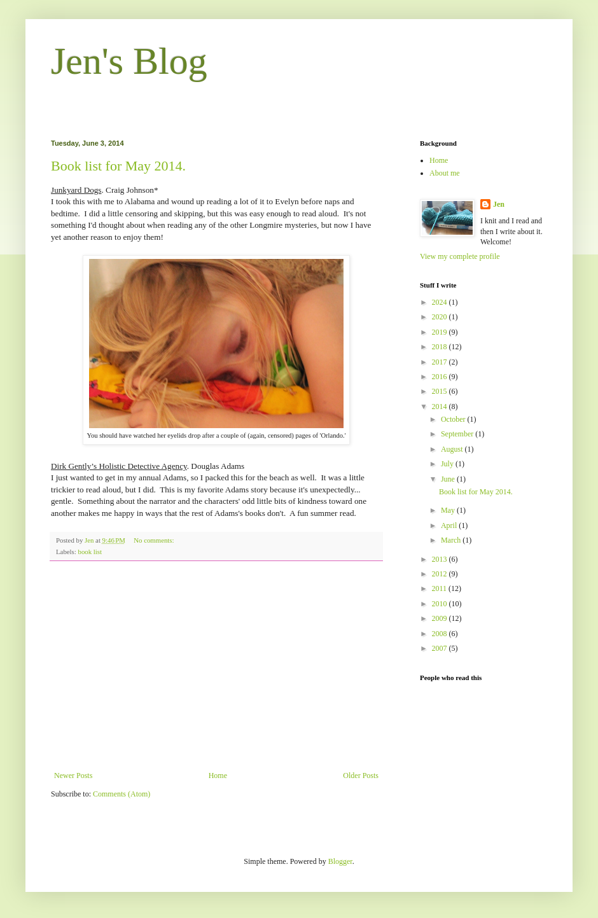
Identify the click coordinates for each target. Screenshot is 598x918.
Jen (498, 204)
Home (218, 775)
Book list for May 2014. (118, 166)
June (449, 479)
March (451, 540)
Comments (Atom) (121, 793)
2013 (440, 559)
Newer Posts (73, 775)
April (450, 525)
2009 (440, 618)
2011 (440, 588)
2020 (440, 316)
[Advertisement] (216, 666)
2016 (440, 376)
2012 (440, 573)
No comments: (155, 540)
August (453, 449)
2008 (440, 633)
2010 (440, 603)
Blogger (340, 861)
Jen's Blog (129, 61)
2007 (440, 648)
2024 (440, 302)
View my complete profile (460, 256)
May (449, 510)
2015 (440, 391)
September (458, 433)
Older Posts (361, 775)
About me (444, 173)
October (454, 419)
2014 (440, 406)
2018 (440, 346)
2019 (440, 332)
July (448, 463)
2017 (440, 362)
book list (90, 551)
